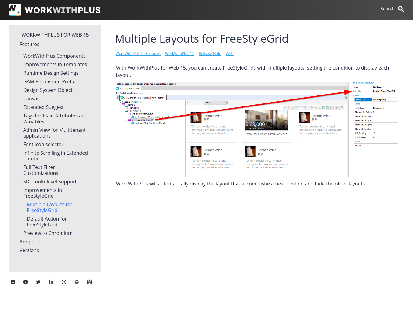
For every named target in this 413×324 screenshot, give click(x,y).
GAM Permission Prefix (49, 82)
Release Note (210, 53)
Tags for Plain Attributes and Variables (55, 119)
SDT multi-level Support (50, 182)
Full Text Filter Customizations (40, 170)
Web (230, 53)
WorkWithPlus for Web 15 (55, 34)
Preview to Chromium (48, 233)
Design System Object (48, 90)
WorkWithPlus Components (54, 56)
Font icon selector (43, 145)
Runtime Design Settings (50, 73)
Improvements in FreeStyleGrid (42, 193)
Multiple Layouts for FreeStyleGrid (49, 208)
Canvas (31, 99)
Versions (29, 250)
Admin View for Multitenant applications (54, 133)
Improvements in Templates (55, 65)
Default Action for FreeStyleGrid (47, 222)
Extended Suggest (43, 107)
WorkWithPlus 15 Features (138, 53)
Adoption (30, 242)
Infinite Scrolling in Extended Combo (55, 156)
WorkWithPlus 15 (179, 53)
